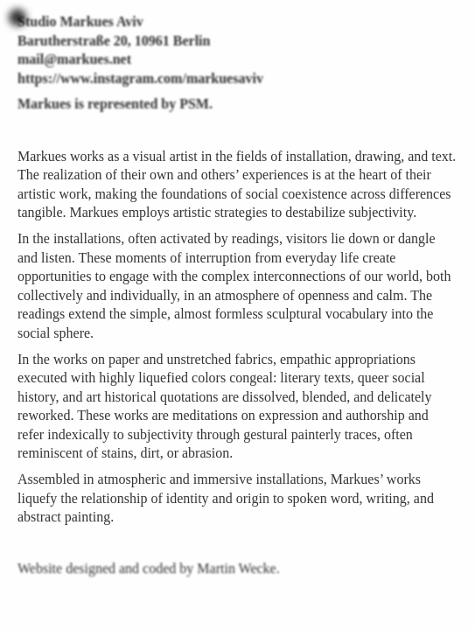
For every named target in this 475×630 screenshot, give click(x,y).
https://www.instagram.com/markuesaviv (140, 78)
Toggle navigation (17, 17)
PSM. (196, 103)
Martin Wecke (236, 568)
